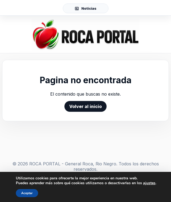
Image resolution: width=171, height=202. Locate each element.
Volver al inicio (85, 106)
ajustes (149, 183)
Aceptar (27, 193)
